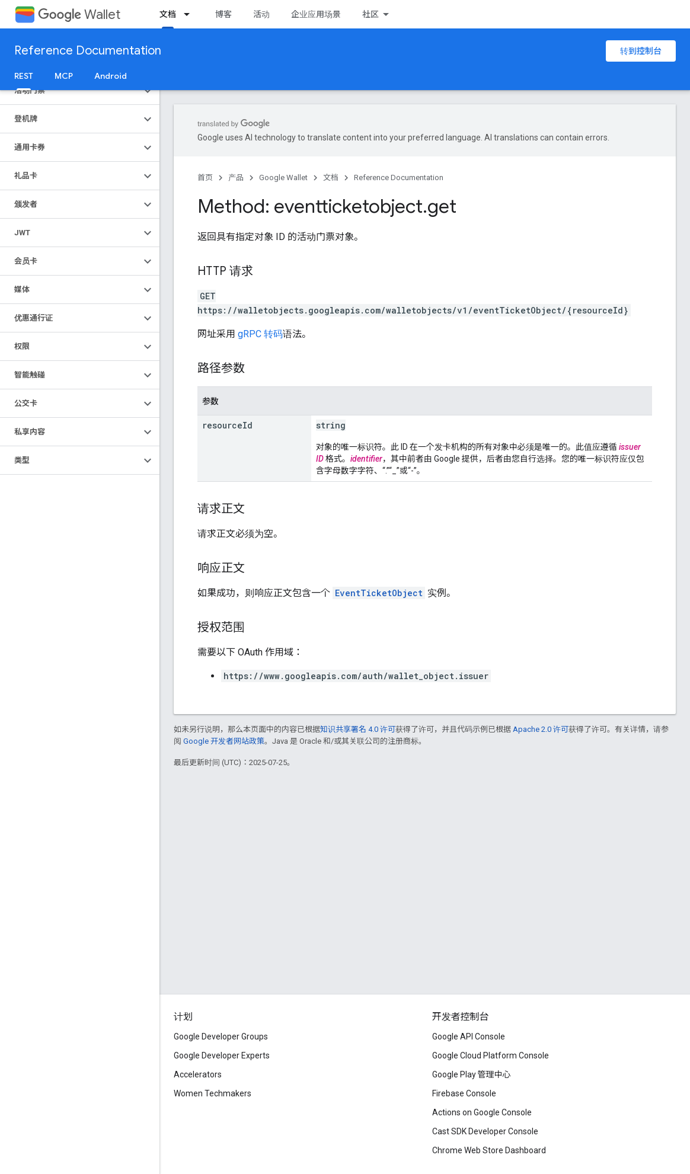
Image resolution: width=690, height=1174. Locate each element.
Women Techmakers (212, 1093)
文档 (330, 177)
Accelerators (198, 1074)
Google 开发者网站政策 (223, 741)
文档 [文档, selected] (167, 14)
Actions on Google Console (482, 1112)
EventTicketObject (379, 593)
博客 (223, 14)
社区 (370, 14)
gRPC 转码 (260, 334)
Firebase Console (464, 1093)
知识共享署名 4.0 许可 (357, 729)
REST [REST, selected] (23, 76)
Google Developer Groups (221, 1036)
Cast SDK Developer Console (485, 1131)
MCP (64, 76)
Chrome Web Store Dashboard (489, 1150)
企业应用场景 (316, 14)
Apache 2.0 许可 (540, 729)
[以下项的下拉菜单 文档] (190, 14)
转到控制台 (641, 51)
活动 (261, 14)
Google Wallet (283, 177)
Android (110, 76)
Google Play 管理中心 (471, 1074)
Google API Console (468, 1036)
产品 (236, 177)
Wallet (79, 15)
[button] (70, 91)
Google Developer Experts (222, 1055)
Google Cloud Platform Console (490, 1055)
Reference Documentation (87, 50)
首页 (205, 177)
